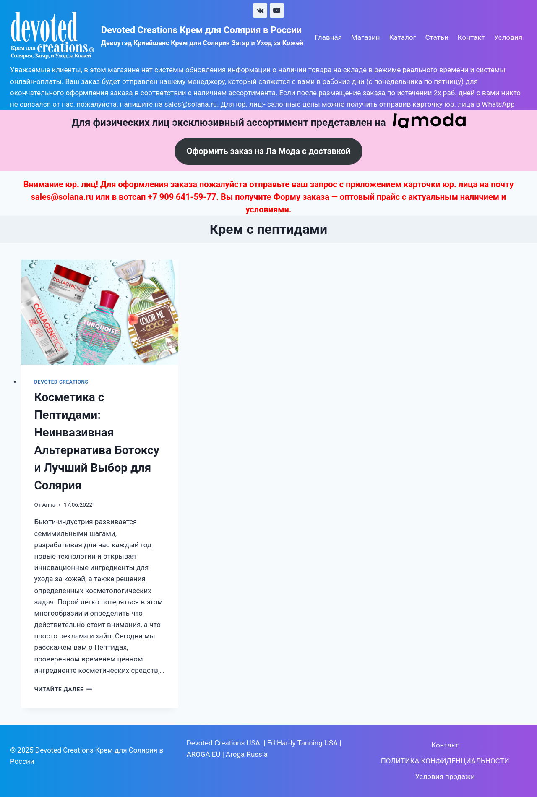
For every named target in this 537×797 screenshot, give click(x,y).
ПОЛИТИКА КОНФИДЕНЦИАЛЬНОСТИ (445, 761)
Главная (328, 37)
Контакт (471, 37)
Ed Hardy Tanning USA (302, 743)
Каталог (402, 37)
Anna (48, 504)
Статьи (436, 37)
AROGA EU (204, 754)
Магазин (365, 37)
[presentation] (100, 312)
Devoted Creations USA (223, 743)
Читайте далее (63, 689)
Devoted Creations (61, 382)
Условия (508, 37)
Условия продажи (444, 776)
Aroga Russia (247, 754)
